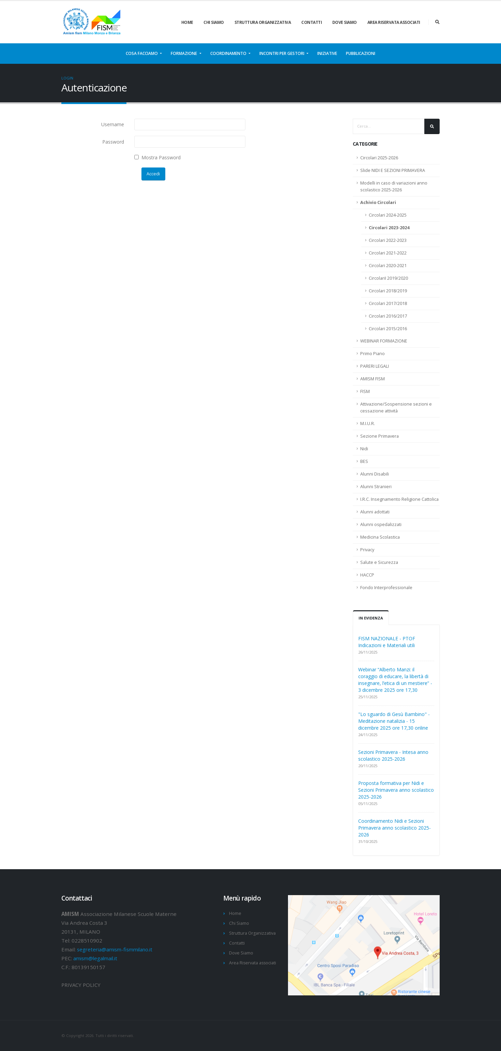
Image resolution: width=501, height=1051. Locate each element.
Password (113, 141)
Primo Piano (372, 353)
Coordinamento (228, 53)
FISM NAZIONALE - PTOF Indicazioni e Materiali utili (386, 641)
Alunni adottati (375, 512)
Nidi (364, 449)
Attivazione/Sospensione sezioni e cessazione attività (396, 407)
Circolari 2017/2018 (388, 303)
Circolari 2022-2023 (388, 240)
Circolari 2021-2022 (388, 253)
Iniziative (327, 53)
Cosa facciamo (142, 53)
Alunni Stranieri (376, 487)
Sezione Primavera (379, 436)
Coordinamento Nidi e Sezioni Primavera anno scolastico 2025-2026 (394, 828)
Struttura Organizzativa (262, 22)
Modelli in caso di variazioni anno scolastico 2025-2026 (393, 186)
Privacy (367, 550)
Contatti (311, 22)
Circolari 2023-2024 (389, 228)
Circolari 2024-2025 (388, 215)
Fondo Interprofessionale (386, 587)
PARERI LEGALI (374, 366)
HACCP (367, 575)
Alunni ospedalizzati (380, 524)
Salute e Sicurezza (379, 562)
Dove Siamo (344, 22)
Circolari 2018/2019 (388, 291)
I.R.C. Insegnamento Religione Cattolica (399, 499)
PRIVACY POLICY (81, 984)
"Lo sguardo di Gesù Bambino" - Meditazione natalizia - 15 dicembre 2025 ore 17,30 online (394, 721)
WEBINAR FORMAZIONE (383, 341)
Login (67, 78)
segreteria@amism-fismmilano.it (117, 949)
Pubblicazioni (360, 53)
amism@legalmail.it (97, 958)
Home (187, 22)
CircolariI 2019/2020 (388, 278)
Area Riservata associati (393, 22)
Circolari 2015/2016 (388, 329)
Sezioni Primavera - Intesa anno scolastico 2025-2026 (393, 755)
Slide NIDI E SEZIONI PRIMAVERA (392, 170)
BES (364, 461)
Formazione (184, 53)
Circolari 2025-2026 (379, 158)
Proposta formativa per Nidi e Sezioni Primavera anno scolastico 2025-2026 (396, 790)
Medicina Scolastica (380, 537)
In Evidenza (371, 618)
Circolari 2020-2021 (388, 265)
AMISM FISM (372, 379)
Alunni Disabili (374, 474)
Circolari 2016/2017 (388, 316)
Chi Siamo (213, 22)
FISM (365, 391)
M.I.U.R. (367, 423)
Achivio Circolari (378, 202)
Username (112, 124)
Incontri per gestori (282, 53)
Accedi (153, 174)
